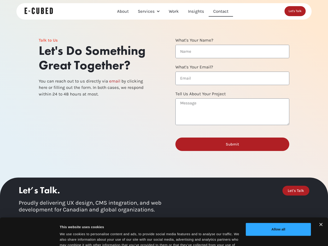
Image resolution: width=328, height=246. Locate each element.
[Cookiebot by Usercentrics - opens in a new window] (29, 237)
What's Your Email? (194, 67)
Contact (220, 11)
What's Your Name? (194, 40)
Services (149, 11)
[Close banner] (321, 198)
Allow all (278, 203)
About (123, 11)
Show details (70, 237)
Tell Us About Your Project (200, 94)
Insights (196, 11)
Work (174, 11)
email (114, 81)
